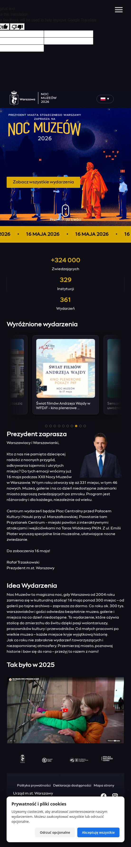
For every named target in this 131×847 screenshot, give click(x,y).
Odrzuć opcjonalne (55, 832)
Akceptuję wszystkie (98, 832)
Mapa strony (104, 785)
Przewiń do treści (65, 213)
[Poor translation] (17, 26)
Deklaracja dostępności (72, 785)
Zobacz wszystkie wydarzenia (43, 182)
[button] (46, 426)
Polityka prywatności (34, 785)
